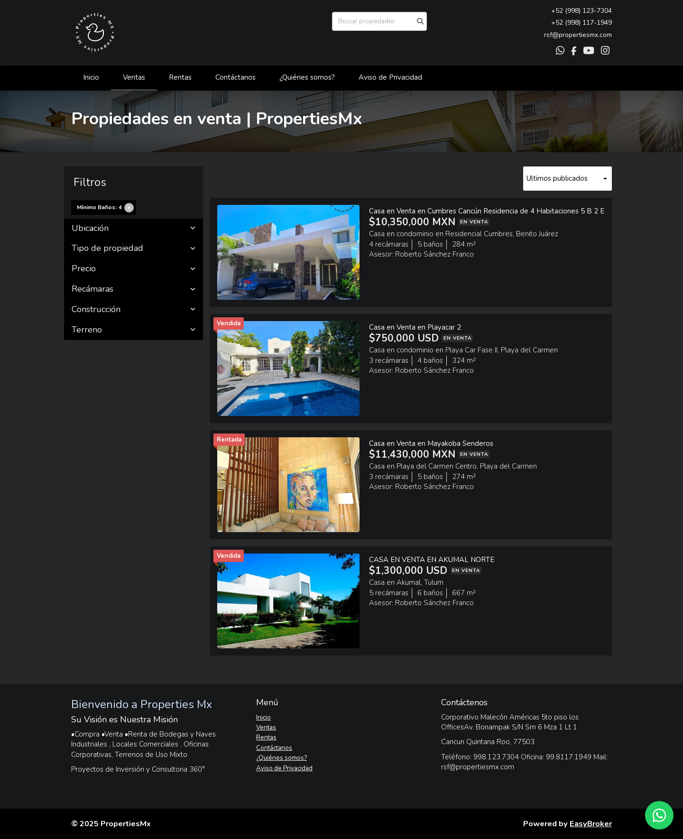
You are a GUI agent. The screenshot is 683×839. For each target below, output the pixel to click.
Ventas (134, 77)
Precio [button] (133, 269)
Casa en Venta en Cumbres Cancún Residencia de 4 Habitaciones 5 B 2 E (486, 211)
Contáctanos (235, 77)
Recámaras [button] (133, 289)
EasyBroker (591, 823)
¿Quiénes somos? (307, 77)
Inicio (91, 77)
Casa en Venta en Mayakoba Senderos (431, 443)
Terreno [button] (133, 330)
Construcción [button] (133, 309)
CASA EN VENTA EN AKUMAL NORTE (431, 559)
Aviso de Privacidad (390, 77)
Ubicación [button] (133, 228)
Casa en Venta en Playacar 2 (415, 327)
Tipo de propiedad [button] (133, 248)
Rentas (180, 77)
